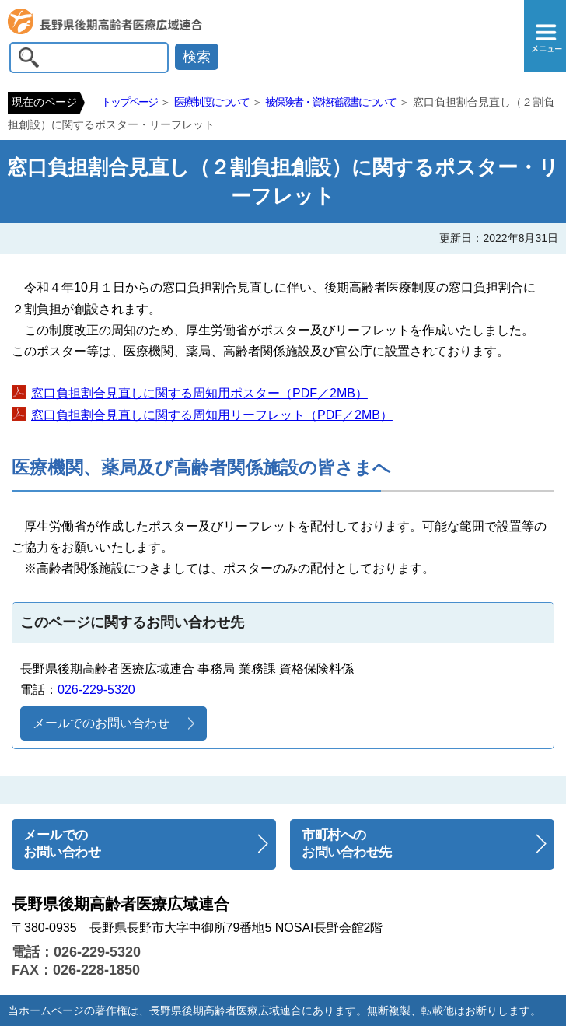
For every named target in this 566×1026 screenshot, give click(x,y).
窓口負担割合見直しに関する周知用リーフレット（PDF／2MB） (212, 415)
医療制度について (211, 102)
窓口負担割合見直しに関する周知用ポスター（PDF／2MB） (199, 393)
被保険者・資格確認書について (330, 102)
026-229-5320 (96, 689)
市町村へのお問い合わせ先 (347, 844)
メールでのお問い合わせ (101, 723)
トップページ (129, 102)
